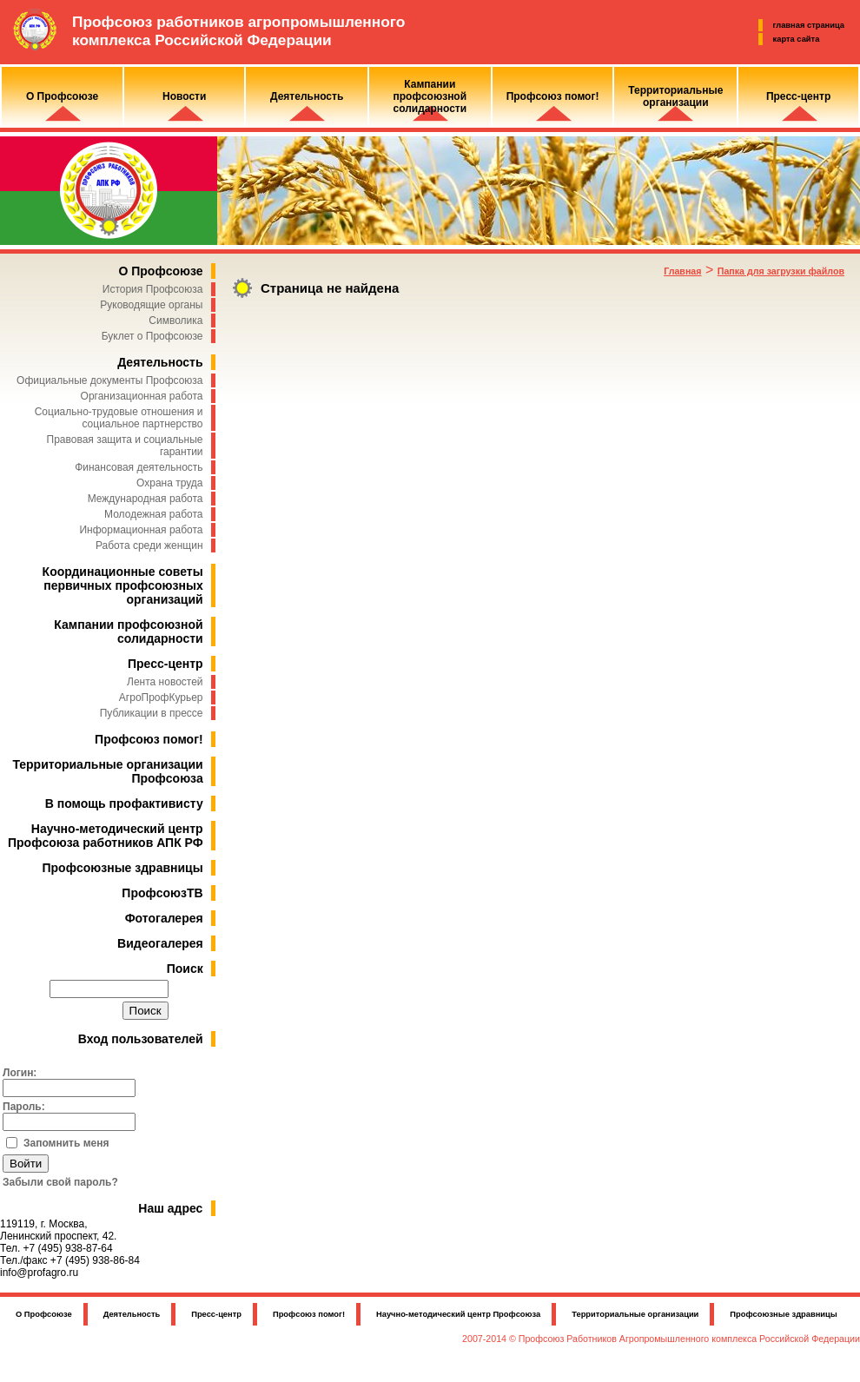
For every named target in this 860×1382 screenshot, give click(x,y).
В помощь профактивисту (124, 803)
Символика (175, 320)
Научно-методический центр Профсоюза (458, 1314)
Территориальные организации (635, 1314)
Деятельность (159, 362)
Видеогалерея (160, 943)
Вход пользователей (140, 1039)
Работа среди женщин (149, 545)
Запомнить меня (66, 1143)
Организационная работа (142, 396)
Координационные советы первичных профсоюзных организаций (123, 585)
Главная (682, 271)
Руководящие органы (151, 305)
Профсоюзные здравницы (123, 868)
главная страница (808, 25)
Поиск (185, 968)
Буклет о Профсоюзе (152, 336)
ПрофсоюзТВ (162, 893)
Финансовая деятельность (138, 467)
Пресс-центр (165, 664)
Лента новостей (165, 682)
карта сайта (796, 39)
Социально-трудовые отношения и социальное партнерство (119, 418)
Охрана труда (169, 483)
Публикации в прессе (151, 713)
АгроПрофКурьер (161, 697)
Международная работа (145, 499)
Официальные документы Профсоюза (109, 380)
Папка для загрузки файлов (781, 271)
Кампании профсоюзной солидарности (128, 631)
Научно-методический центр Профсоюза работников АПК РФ (105, 836)
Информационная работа (140, 530)
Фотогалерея (164, 918)
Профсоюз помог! (149, 739)
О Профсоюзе (160, 271)
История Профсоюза (153, 289)
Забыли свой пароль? (60, 1182)
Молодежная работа (153, 514)
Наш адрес (170, 1208)
